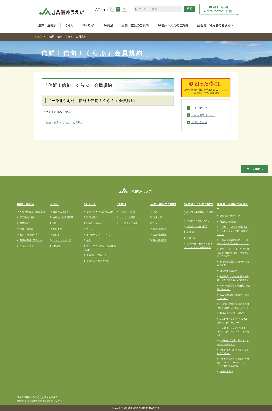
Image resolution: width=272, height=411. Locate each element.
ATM (155, 223)
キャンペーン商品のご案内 (100, 211)
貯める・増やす (94, 223)
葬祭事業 (57, 228)
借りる (89, 228)
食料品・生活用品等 (63, 217)
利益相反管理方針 (228, 221)
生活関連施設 (160, 234)
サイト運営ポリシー (203, 115)
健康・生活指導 (61, 211)
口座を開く (92, 217)
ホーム (38, 36)
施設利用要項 (226, 371)
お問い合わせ (199, 122)
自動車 (56, 234)
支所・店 (157, 217)
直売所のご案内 (28, 217)
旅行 (55, 223)
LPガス (56, 246)
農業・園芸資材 (28, 228)
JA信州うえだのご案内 (172, 25)
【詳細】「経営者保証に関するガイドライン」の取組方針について (233, 231)
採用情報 (190, 232)
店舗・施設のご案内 (135, 25)
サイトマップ (199, 107)
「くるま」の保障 (129, 223)
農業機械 (24, 223)
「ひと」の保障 (127, 211)
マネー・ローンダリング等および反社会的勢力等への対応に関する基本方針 (233, 253)
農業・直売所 (47, 25)
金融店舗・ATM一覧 (96, 255)
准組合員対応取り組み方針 (233, 313)
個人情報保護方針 (228, 270)
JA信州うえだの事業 (196, 226)
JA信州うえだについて (197, 220)
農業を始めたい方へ (30, 234)
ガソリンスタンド (62, 240)
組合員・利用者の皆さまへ (215, 25)
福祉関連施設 (160, 240)
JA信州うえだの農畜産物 (32, 211)
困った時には (206, 88)
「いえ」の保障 (127, 217)
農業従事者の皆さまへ (31, 240)
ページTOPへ (254, 168)
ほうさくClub (26, 246)
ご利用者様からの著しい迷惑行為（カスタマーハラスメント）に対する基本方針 (233, 362)
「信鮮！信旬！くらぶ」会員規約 (63, 122)
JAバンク (88, 25)
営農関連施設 (160, 228)
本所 (155, 211)
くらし (69, 25)
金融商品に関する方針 (97, 261)
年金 (88, 240)
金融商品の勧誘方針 (229, 215)
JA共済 (108, 25)
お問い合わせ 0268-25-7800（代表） (219, 9)
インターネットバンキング (100, 234)
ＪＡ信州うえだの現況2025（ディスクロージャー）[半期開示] (233, 332)
